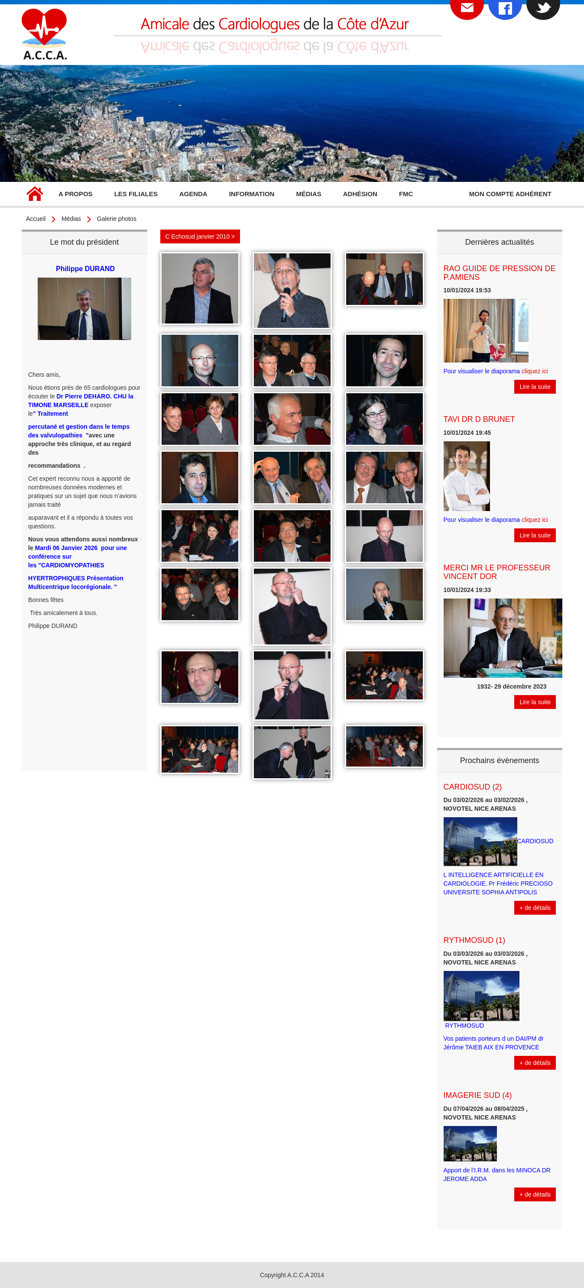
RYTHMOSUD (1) (475, 940)
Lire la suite (535, 386)
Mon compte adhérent (510, 193)
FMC (406, 193)
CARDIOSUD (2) (473, 787)
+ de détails (535, 907)
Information (252, 193)
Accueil (35, 195)
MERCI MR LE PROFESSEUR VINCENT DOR (497, 572)
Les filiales (136, 193)
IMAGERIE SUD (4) (478, 1095)
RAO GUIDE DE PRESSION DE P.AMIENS (500, 273)
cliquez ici (535, 371)
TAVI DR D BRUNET (479, 419)
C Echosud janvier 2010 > (200, 236)
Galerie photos (116, 218)
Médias (308, 193)
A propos (75, 193)
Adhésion (360, 193)
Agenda (193, 193)
